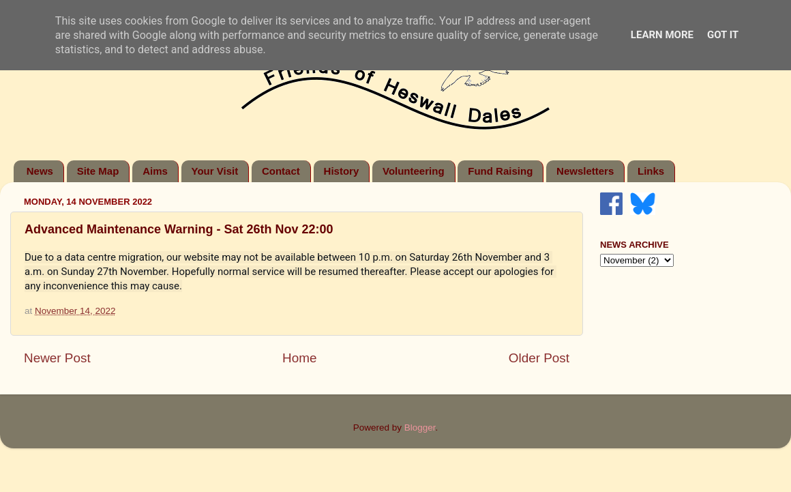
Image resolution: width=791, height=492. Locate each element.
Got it (722, 35)
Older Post (539, 358)
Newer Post (57, 358)
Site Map (98, 171)
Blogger (420, 427)
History (341, 171)
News (40, 171)
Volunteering (414, 171)
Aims (155, 171)
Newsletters (585, 171)
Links (651, 171)
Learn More (662, 35)
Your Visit (215, 171)
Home (299, 358)
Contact (281, 171)
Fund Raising (500, 171)
